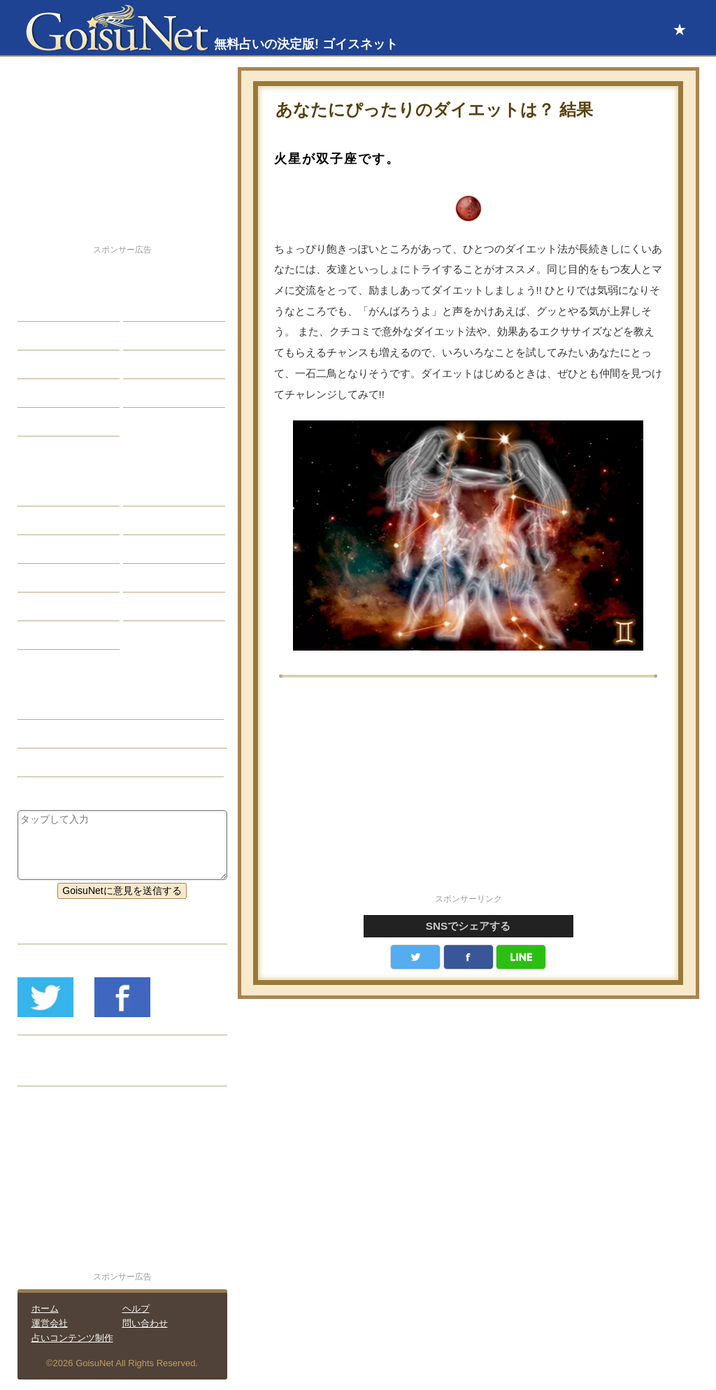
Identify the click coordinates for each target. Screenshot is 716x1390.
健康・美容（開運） (72, 733)
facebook (468, 957)
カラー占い (52, 549)
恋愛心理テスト (62, 606)
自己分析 (47, 335)
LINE (520, 957)
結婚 (143, 307)
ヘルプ (136, 1308)
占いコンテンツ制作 (72, 1338)
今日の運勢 (158, 335)
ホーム (45, 1308)
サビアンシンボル (67, 520)
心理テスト (158, 606)
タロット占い (163, 520)
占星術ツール (163, 491)
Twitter (415, 957)
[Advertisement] (468, 793)
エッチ (42, 364)
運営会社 (49, 1323)
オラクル (47, 577)
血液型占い (158, 549)
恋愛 (38, 307)
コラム (148, 577)
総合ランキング (168, 393)
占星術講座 (52, 421)
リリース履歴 (57, 1071)
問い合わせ (145, 1323)
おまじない (52, 635)
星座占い (47, 491)
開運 (38, 393)
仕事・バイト (163, 364)
